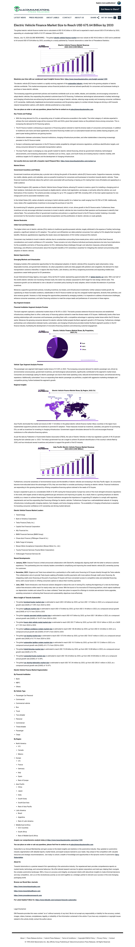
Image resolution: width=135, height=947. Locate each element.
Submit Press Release (52, 938)
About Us (79, 17)
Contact (67, 17)
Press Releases (36, 17)
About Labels (52, 17)
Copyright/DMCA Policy (86, 938)
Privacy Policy (102, 938)
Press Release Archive (34, 938)
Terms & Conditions (69, 938)
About (22, 938)
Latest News (20, 17)
